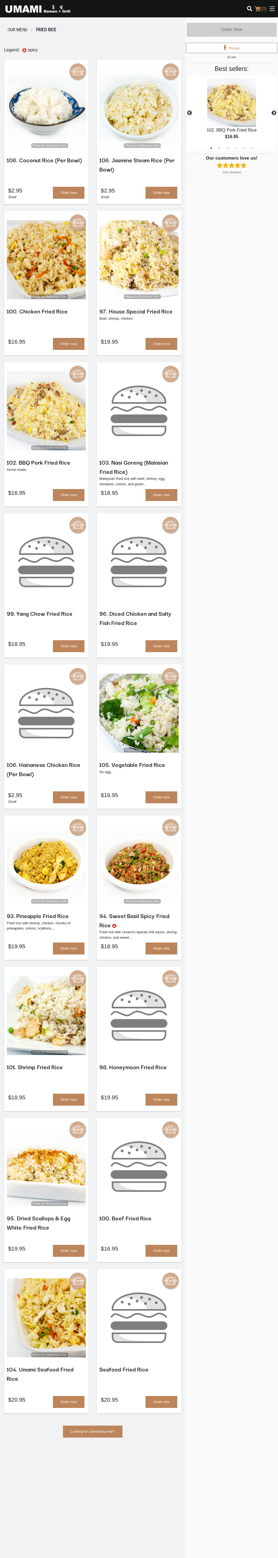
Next (274, 113)
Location (149, 1481)
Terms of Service (148, 1549)
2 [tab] (219, 148)
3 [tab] (227, 148)
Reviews (217, 1467)
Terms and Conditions (228, 1474)
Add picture (78, 71)
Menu (147, 1467)
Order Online (153, 1474)
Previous (189, 113)
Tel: (159, 1508)
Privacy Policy (222, 1481)
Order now (69, 193)
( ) (261, 9)
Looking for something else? (93, 1436)
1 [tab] (211, 148)
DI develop (147, 1534)
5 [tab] (244, 148)
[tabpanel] (231, 113)
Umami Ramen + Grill (32, 1460)
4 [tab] (235, 148)
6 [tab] (252, 148)
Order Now (231, 29)
